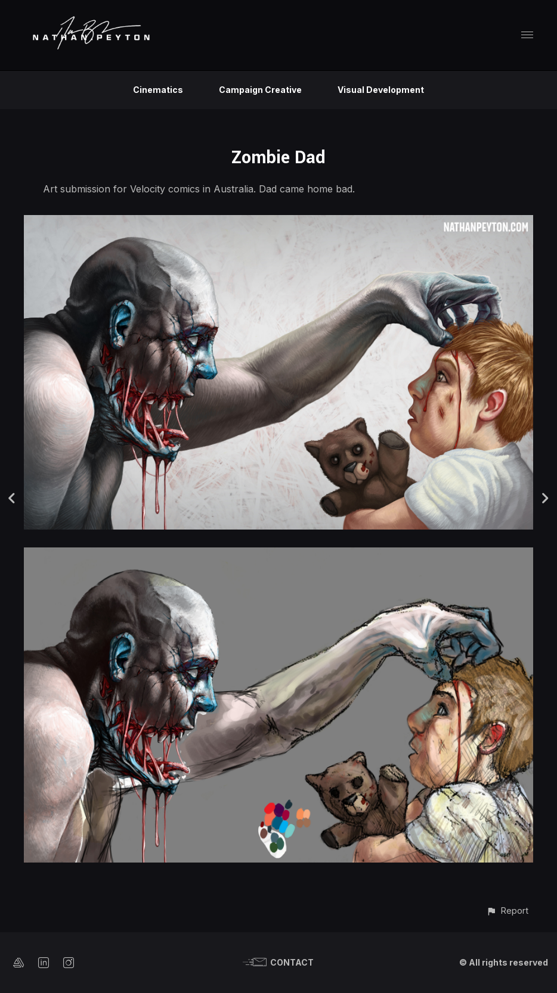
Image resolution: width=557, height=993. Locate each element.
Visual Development (381, 90)
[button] (507, 910)
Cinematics (158, 90)
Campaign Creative (260, 90)
